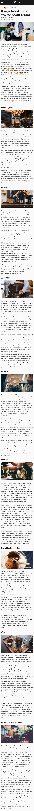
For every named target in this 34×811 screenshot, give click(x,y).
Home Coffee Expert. (9, 69)
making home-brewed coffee (16, 73)
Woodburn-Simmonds (23, 90)
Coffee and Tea (11, 7)
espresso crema (5, 782)
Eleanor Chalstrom (8, 18)
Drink (3, 7)
